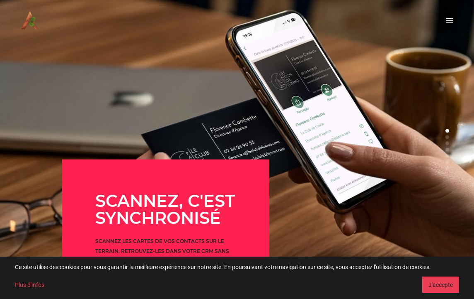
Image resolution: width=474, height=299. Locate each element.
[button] (447, 131)
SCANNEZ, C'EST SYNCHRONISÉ (165, 209)
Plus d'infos (29, 285)
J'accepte (440, 285)
